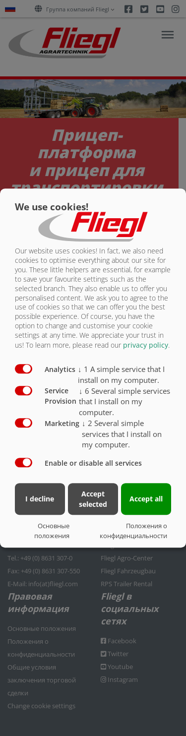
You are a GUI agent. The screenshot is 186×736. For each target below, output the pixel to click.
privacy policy (145, 345)
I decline (39, 498)
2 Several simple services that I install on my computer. (122, 434)
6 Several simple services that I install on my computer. (124, 402)
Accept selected (93, 499)
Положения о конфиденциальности (133, 530)
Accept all (146, 498)
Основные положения (51, 530)
